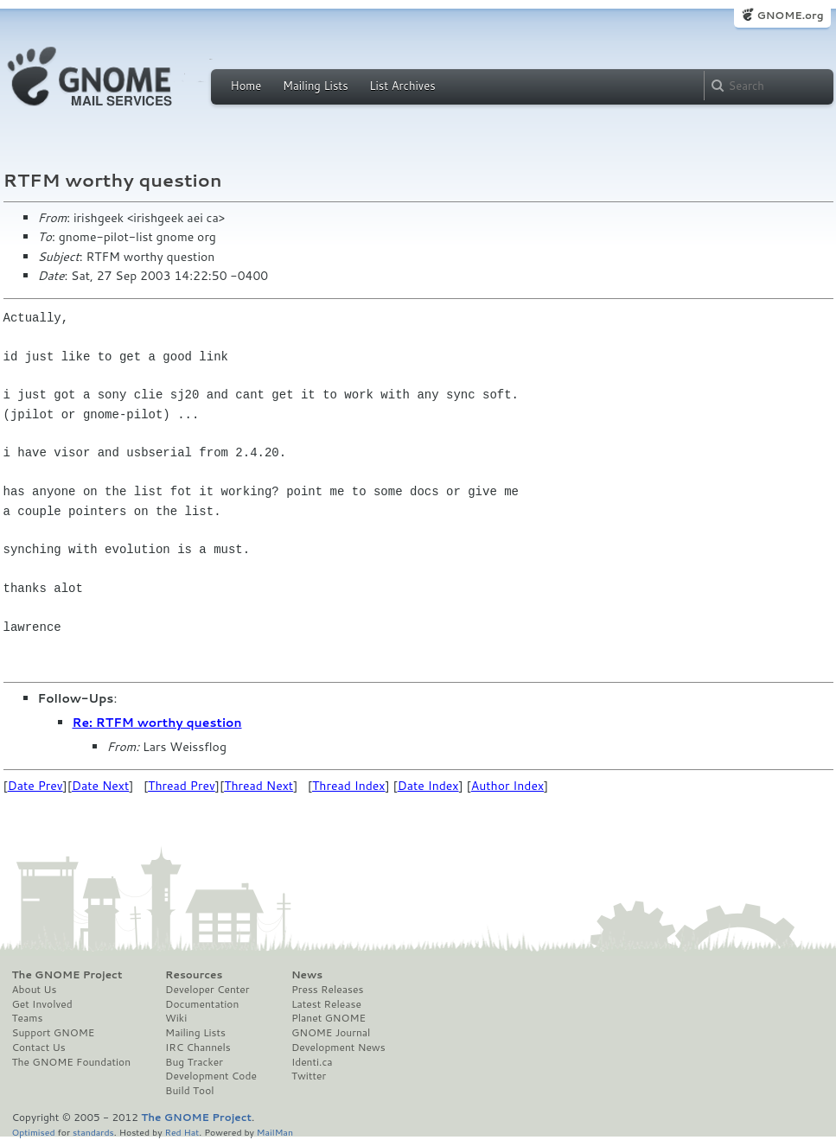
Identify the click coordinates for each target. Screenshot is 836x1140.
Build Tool (189, 1091)
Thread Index (349, 785)
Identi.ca (312, 1062)
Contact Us (39, 1047)
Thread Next (258, 785)
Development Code (211, 1076)
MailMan (275, 1131)
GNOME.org (789, 15)
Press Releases (327, 990)
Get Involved (42, 1004)
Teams (27, 1018)
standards (93, 1131)
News (306, 975)
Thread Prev (181, 785)
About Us (34, 990)
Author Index (507, 785)
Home (246, 85)
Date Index (428, 785)
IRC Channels (198, 1047)
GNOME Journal (331, 1033)
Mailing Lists (315, 85)
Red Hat (181, 1131)
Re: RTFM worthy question (157, 722)
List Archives (402, 85)
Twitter (308, 1076)
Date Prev (35, 785)
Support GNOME (53, 1033)
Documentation (202, 1004)
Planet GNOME (328, 1018)
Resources (193, 975)
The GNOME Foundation (71, 1062)
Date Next (100, 785)
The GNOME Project (67, 975)
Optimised (33, 1131)
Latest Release (326, 1004)
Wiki (176, 1018)
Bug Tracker (194, 1062)
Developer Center (207, 990)
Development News (338, 1047)
